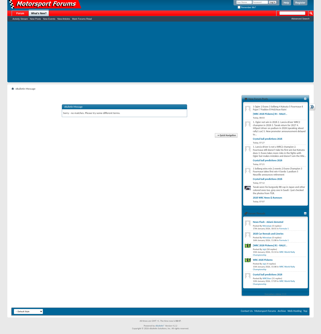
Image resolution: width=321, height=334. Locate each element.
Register (300, 2)
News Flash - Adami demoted (268, 222)
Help (286, 2)
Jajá (264, 249)
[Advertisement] (160, 53)
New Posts (35, 19)
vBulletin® (160, 325)
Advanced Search (300, 18)
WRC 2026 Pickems (263, 259)
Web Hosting (295, 310)
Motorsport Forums (265, 310)
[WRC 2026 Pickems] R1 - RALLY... (270, 113)
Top (305, 310)
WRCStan (267, 278)
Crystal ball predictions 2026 (267, 138)
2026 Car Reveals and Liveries (268, 233)
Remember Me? (247, 7)
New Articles (63, 19)
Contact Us (247, 310)
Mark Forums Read (82, 19)
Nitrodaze (267, 225)
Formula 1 (284, 228)
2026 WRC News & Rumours (267, 197)
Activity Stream (20, 19)
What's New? (39, 13)
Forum (20, 13)
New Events (49, 19)
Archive (282, 310)
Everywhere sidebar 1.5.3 (275, 294)
